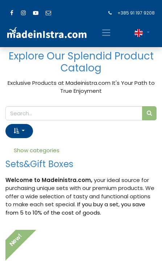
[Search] (149, 113)
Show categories (36, 150)
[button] (19, 131)
